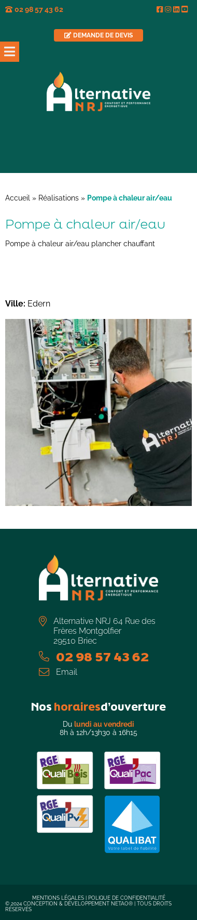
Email (66, 672)
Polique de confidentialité (126, 898)
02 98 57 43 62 (39, 9)
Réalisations (58, 198)
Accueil (17, 198)
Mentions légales (58, 898)
